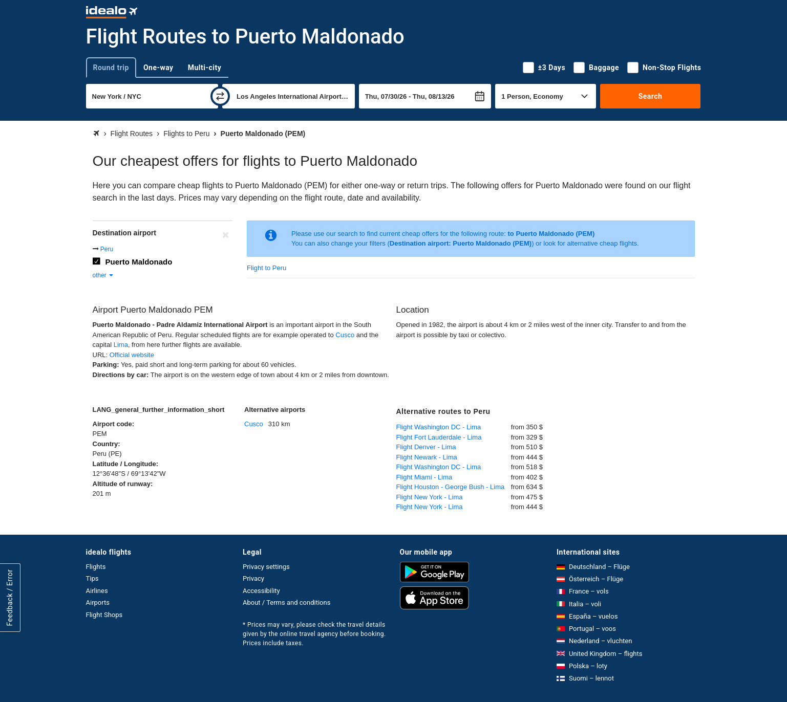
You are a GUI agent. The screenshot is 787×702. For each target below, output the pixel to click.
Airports (98, 602)
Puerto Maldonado (139, 261)
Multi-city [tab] (205, 67)
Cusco (344, 335)
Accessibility (261, 591)
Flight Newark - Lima (426, 457)
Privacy (253, 578)
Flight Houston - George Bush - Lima (450, 487)
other (104, 275)
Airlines (97, 591)
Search (651, 96)
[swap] (220, 96)
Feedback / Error (10, 597)
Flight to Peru (266, 268)
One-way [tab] (158, 67)
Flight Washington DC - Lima (438, 427)
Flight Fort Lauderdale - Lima (439, 437)
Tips (92, 578)
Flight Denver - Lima (426, 447)
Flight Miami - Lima (424, 477)
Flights (96, 567)
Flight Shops (104, 615)
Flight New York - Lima (429, 497)
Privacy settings (266, 567)
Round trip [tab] (111, 67)
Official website (132, 355)
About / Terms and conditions (286, 602)
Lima (121, 344)
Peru (106, 249)
